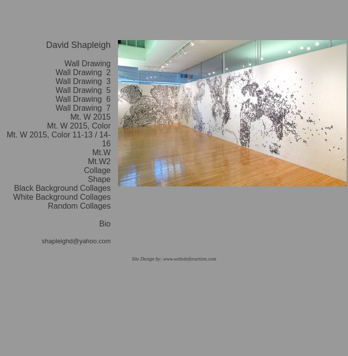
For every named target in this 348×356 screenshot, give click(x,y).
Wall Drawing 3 (83, 81)
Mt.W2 (99, 161)
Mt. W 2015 (90, 117)
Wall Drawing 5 (83, 90)
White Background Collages (62, 197)
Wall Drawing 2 (83, 72)
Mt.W (101, 152)
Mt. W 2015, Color (79, 126)
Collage (97, 170)
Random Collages (79, 206)
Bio (105, 224)
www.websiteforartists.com (189, 259)
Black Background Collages (62, 188)
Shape (99, 179)
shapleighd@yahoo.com (76, 241)
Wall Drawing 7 (83, 108)
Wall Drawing (88, 63)
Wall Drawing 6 (83, 99)
